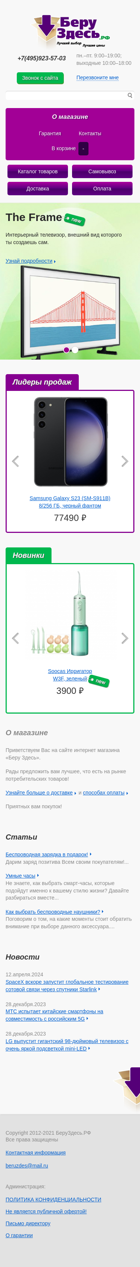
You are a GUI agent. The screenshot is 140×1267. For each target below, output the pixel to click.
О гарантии (19, 1235)
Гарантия (50, 133)
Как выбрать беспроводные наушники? (53, 912)
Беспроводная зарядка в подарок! (47, 854)
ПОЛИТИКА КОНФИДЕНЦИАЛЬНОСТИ (53, 1200)
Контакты (90, 133)
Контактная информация (36, 1153)
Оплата (102, 189)
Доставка (38, 189)
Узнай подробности (29, 261)
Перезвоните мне (98, 77)
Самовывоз (102, 171)
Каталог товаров (38, 171)
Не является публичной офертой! (46, 1211)
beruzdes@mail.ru (27, 1166)
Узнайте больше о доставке (39, 793)
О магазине (70, 116)
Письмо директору (28, 1223)
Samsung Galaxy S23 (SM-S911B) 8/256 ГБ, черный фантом (69, 502)
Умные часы (20, 876)
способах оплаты (103, 793)
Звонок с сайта (40, 78)
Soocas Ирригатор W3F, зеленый (79, 676)
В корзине (70, 148)
